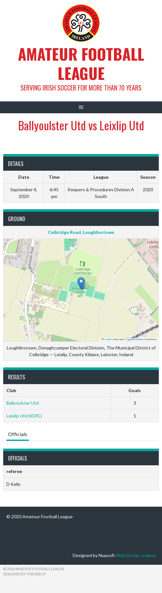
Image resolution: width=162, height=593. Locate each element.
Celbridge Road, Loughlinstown (81, 232)
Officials (17, 434)
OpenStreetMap (135, 339)
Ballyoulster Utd (22, 403)
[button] (81, 283)
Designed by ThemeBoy (24, 574)
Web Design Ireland (136, 555)
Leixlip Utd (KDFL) (24, 415)
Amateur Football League (81, 63)
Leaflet (106, 339)
